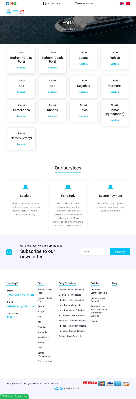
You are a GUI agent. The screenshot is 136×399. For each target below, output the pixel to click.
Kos (39, 322)
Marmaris (42, 332)
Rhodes (41, 342)
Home (64, 29)
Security (94, 321)
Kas (39, 316)
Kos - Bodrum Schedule (70, 305)
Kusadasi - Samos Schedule (72, 331)
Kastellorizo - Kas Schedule (72, 315)
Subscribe (120, 251)
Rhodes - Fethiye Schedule (71, 300)
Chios (40, 347)
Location (21, 67)
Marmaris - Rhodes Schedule (72, 320)
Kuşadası (42, 327)
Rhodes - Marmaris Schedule (72, 326)
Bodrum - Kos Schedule (70, 295)
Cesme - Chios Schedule (70, 336)
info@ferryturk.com (21, 306)
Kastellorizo (43, 337)
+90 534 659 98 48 (20, 295)
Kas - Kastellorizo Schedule (72, 310)
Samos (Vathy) (45, 361)
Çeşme (41, 306)
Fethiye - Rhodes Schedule (71, 289)
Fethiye (41, 311)
